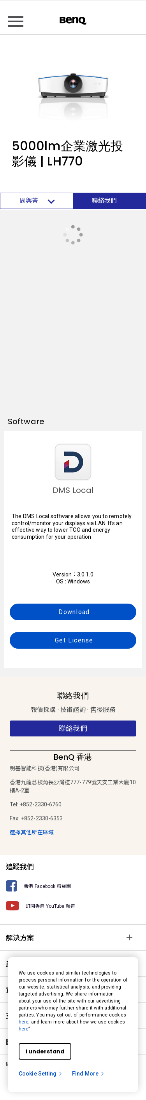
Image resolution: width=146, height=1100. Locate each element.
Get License (73, 640)
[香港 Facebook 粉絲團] (73, 886)
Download (73, 612)
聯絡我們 (104, 200)
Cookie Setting (41, 1073)
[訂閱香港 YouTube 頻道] (73, 906)
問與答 (36, 201)
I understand (45, 1051)
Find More (88, 1073)
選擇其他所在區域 (32, 832)
